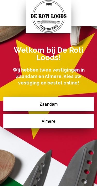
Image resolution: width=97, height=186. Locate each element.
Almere (48, 121)
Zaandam (49, 104)
